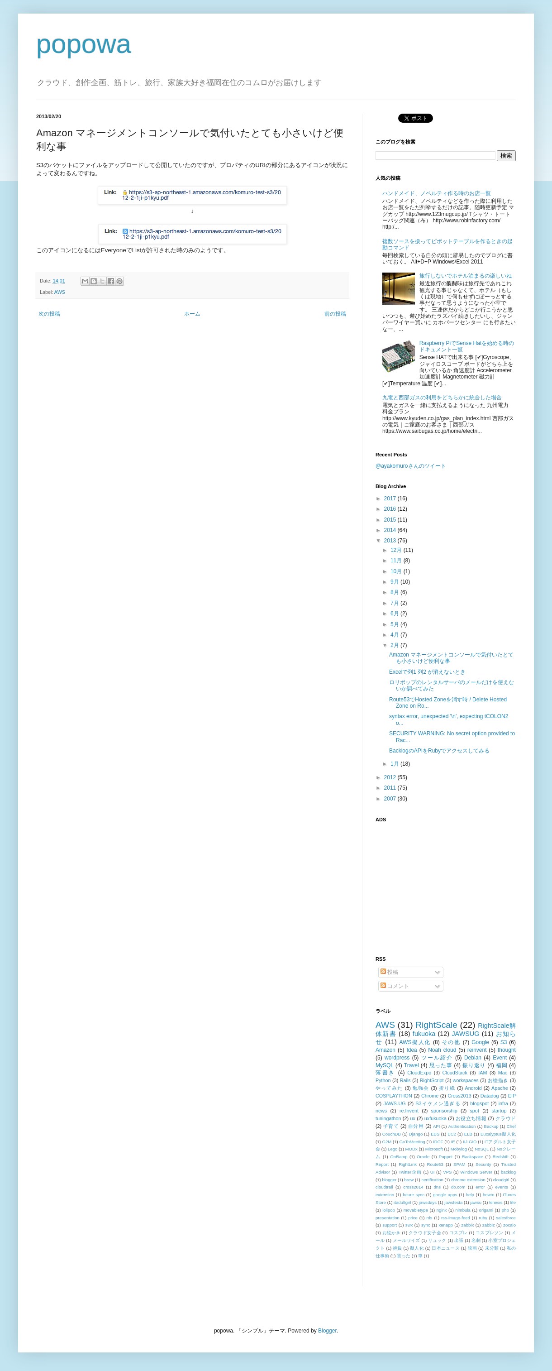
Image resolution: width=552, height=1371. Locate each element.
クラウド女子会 (425, 1232)
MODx (411, 1148)
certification (432, 1179)
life (513, 1202)
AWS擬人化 (415, 1042)
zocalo (509, 1224)
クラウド (505, 1118)
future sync (413, 1194)
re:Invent (409, 1110)
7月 (395, 603)
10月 (397, 571)
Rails (405, 1080)
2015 (391, 520)
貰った (403, 1255)
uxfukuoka (435, 1118)
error (480, 1186)
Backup (491, 1126)
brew (409, 1179)
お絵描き (498, 1080)
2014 (391, 530)
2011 (391, 788)
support (389, 1224)
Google (480, 1042)
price (413, 1217)
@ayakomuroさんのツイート (411, 466)
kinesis (495, 1202)
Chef (511, 1126)
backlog (508, 1172)
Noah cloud (442, 1050)
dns (437, 1186)
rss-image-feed (455, 1217)
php (505, 1210)
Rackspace (472, 1156)
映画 (472, 1248)
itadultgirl (402, 1202)
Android (473, 1088)
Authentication (462, 1126)
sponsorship (444, 1110)
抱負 (397, 1248)
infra (503, 1103)
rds (429, 1217)
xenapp (445, 1224)
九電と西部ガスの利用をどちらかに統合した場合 (442, 397)
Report (382, 1164)
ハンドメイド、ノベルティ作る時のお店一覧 (436, 193)
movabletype (416, 1210)
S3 (503, 1042)
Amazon (385, 1050)
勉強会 (421, 1088)
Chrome (429, 1095)
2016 (391, 509)
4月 (395, 635)
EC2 (451, 1133)
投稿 (389, 972)
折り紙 (447, 1088)
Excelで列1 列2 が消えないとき (427, 672)
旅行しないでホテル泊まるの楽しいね (465, 276)
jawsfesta (453, 1202)
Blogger (327, 1331)
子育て (391, 1126)
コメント (395, 986)
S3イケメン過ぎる (437, 1103)
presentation (388, 1217)
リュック (437, 1240)
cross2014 (413, 1186)
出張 (458, 1240)
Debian (472, 1058)
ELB (468, 1133)
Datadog (490, 1095)
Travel (411, 1065)
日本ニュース (445, 1248)
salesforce (506, 1217)
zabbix (468, 1224)
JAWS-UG (394, 1103)
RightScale (436, 1025)
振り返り (473, 1065)
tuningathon (388, 1118)
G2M (387, 1141)
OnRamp (398, 1156)
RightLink (408, 1164)
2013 (391, 540)
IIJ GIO (470, 1141)
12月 (397, 550)
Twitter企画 (410, 1172)
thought (507, 1050)
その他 (451, 1042)
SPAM (459, 1164)
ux (412, 1118)
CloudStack (455, 1072)
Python (383, 1080)
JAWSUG (465, 1033)
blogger (389, 1179)
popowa (83, 44)
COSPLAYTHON (394, 1095)
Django (416, 1133)
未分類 (492, 1248)
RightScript (432, 1080)
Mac (502, 1072)
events (501, 1186)
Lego (392, 1148)
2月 (395, 645)
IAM (482, 1072)
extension (385, 1194)
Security (483, 1164)
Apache (499, 1088)
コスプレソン (489, 1232)
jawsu (476, 1202)
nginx (442, 1210)
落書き (385, 1072)
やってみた (389, 1088)
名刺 (476, 1240)
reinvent (477, 1050)
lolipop (388, 1210)
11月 (397, 560)
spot (474, 1110)
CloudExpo (419, 1072)
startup (499, 1110)
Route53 (435, 1164)
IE (453, 1141)
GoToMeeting (412, 1141)
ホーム (192, 314)
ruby (483, 1217)
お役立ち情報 (471, 1118)
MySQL (385, 1065)
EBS (435, 1133)
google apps (445, 1194)
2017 (391, 498)
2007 (391, 799)
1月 (395, 764)
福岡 (501, 1065)
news (381, 1110)
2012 (391, 777)
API (436, 1126)
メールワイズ (406, 1240)
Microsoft (434, 1148)
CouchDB (391, 1133)
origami (486, 1210)
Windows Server (476, 1172)
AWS (59, 292)
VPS (447, 1172)
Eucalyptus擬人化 (498, 1133)
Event (500, 1058)
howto (489, 1194)
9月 (395, 582)
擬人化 (417, 1248)
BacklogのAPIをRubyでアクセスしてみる (439, 751)
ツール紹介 (437, 1058)
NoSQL (482, 1148)
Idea (411, 1050)
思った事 (440, 1065)
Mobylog (459, 1148)
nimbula (463, 1210)
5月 (395, 624)
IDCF (438, 1141)
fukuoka (424, 1033)
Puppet (445, 1156)
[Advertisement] (432, 883)
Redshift (501, 1156)
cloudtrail (384, 1186)
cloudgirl (501, 1179)
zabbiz (488, 1224)
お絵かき (391, 1232)
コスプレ (458, 1232)
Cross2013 (459, 1095)
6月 (395, 613)
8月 (395, 592)
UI (432, 1172)
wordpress (397, 1058)
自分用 (416, 1126)
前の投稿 (335, 314)
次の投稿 (49, 314)
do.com (458, 1186)
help (470, 1194)
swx (409, 1224)
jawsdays (428, 1202)
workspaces (466, 1080)
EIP (512, 1095)
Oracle (423, 1156)
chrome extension (468, 1179)
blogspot (479, 1103)
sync (425, 1224)
